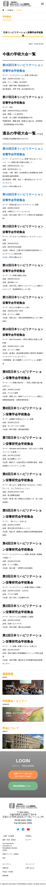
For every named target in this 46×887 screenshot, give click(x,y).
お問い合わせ (30, 868)
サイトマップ (30, 864)
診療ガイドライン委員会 (10, 854)
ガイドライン (6, 864)
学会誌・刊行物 (7, 872)
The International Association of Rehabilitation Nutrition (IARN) (9, 847)
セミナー (28, 840)
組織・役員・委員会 (9, 840)
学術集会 (28, 836)
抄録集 (5, 186)
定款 (3, 858)
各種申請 (5, 868)
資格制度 (5, 875)
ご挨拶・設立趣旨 (8, 836)
